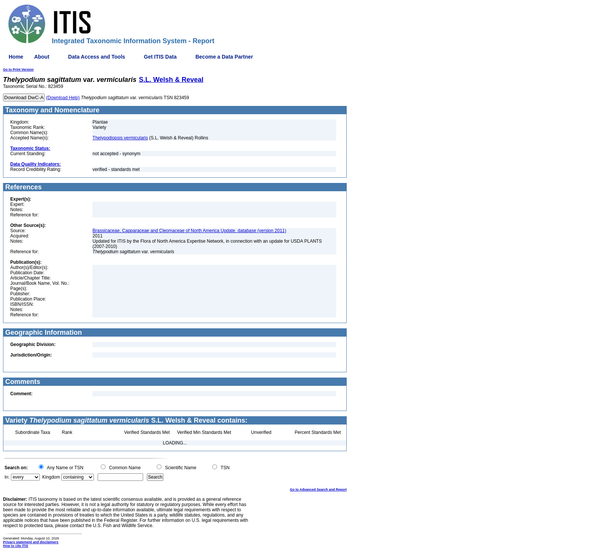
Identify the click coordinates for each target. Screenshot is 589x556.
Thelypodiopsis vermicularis (120, 138)
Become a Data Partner (224, 57)
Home (16, 57)
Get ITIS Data (160, 57)
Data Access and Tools (96, 57)
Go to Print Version (18, 69)
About (41, 57)
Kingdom (51, 477)
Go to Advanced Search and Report (318, 489)
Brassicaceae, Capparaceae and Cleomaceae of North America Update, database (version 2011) (189, 230)
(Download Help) (63, 97)
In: (7, 477)
